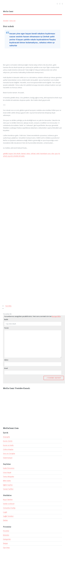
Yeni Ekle (8, 306)
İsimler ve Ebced (8, 504)
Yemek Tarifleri (8, 489)
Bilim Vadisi (7, 481)
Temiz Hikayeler (8, 476)
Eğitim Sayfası (8, 485)
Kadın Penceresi (8, 468)
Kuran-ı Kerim (7, 441)
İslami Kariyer (7, 458)
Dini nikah (17, 153)
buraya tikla (56, 316)
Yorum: (6, 328)
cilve (52, 153)
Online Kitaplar (8, 449)
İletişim (5, 543)
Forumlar (6, 531)
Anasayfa (6, 437)
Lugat (5, 512)
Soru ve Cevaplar (9, 453)
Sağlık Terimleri (8, 516)
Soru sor (13, 21)
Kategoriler (7, 539)
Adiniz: (6, 360)
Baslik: (6, 319)
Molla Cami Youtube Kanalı (16, 388)
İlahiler (5, 520)
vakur (28, 153)
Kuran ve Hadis (8, 445)
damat (23, 153)
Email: (6, 368)
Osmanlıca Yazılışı (9, 508)
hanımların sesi (45, 153)
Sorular (5, 21)
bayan (11, 153)
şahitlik (5, 153)
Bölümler (6, 535)
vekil (37, 153)
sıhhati (33, 153)
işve (56, 153)
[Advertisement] (21, 55)
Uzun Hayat (7, 472)
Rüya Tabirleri (8, 499)
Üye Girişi (6, 548)
